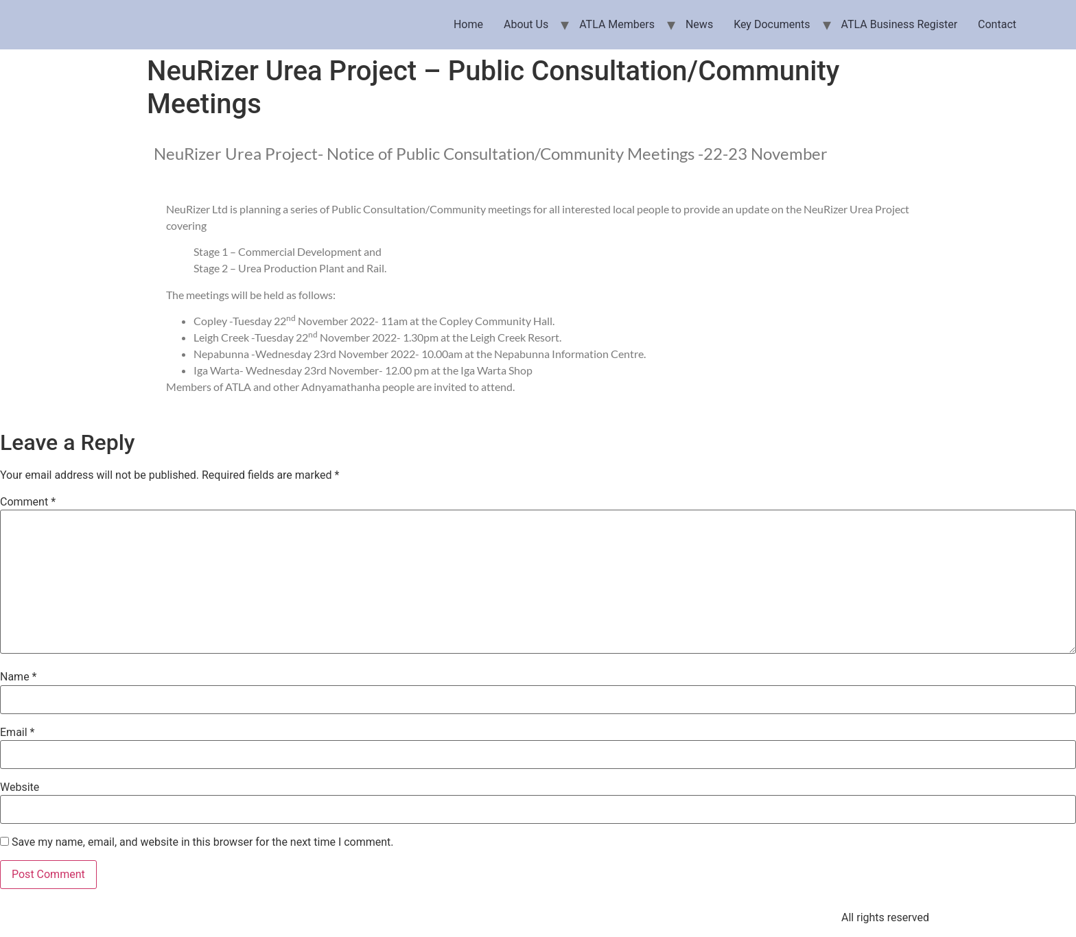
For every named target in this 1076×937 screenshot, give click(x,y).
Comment (28, 502)
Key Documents (772, 24)
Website (19, 787)
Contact (997, 24)
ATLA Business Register (899, 24)
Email (17, 732)
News (699, 24)
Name (18, 677)
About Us (526, 24)
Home (468, 24)
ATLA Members (617, 24)
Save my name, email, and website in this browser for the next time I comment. (203, 842)
